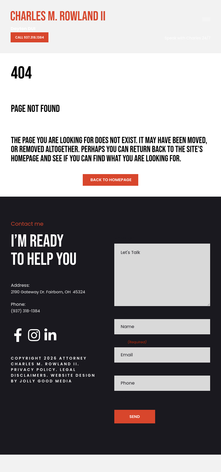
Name (121, 328)
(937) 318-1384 (26, 312)
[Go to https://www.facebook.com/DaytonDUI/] (17, 336)
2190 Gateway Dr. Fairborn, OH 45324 (51, 293)
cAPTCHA (124, 416)
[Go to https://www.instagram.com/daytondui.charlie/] (34, 336)
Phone (121, 386)
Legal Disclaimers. (43, 373)
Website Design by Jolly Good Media (53, 379)
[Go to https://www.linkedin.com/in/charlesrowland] (50, 336)
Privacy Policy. (34, 371)
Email (130, 357)
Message (124, 239)
